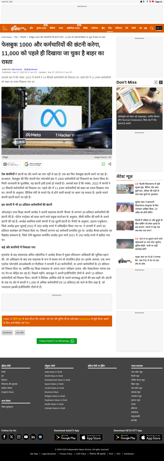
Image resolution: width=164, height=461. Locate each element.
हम (2, 376)
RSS (111, 454)
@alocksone (31, 69)
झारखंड (134, 420)
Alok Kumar (17, 69)
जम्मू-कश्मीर (135, 416)
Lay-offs (20, 332)
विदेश (85, 28)
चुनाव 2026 (41, 28)
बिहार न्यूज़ (135, 384)
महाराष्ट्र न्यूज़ (135, 392)
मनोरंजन (94, 28)
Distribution (129, 454)
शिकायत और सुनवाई (9, 384)
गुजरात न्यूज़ (135, 400)
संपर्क (3, 372)
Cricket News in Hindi (54, 388)
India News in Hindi (53, 372)
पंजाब (133, 404)
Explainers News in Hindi (56, 400)
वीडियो (52, 28)
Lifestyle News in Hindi (55, 408)
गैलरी (134, 28)
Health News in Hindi (54, 404)
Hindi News (6, 37)
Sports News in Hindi (54, 384)
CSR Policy (81, 454)
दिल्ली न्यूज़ (135, 376)
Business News (52, 392)
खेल (103, 28)
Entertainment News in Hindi (57, 380)
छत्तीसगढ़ (134, 412)
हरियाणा (134, 408)
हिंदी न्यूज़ (17, 319)
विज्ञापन (4, 380)
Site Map (34, 454)
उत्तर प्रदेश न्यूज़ (137, 372)
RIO (118, 454)
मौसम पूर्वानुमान (7, 407)
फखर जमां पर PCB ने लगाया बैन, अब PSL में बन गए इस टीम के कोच (147, 260)
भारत (61, 28)
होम (31, 28)
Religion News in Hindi (55, 396)
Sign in (158, 2)
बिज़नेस (23, 37)
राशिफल (118, 28)
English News (7, 392)
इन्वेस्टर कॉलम (6, 388)
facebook (7, 332)
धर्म (126, 28)
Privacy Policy (66, 454)
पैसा (110, 28)
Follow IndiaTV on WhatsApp (56, 341)
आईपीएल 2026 (73, 28)
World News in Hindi (54, 376)
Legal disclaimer (49, 454)
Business (85, 319)
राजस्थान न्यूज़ (136, 396)
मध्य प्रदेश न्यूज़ (136, 388)
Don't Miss (126, 82)
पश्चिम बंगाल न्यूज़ (138, 380)
